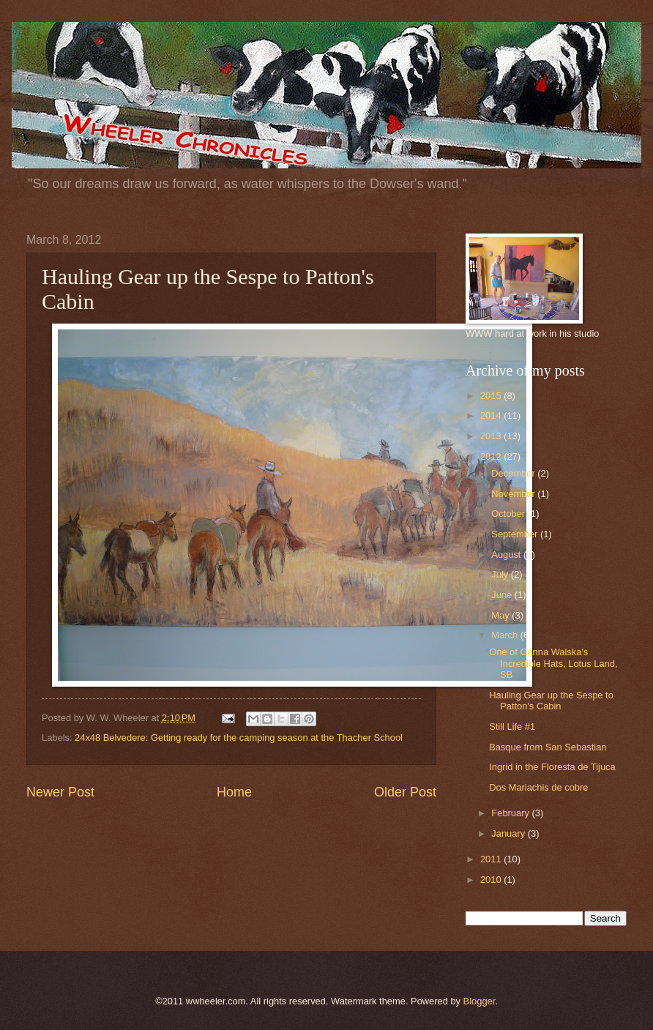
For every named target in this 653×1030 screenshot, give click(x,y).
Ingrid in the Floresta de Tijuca (552, 766)
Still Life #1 (512, 726)
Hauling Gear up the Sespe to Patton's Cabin (551, 701)
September (515, 534)
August (507, 554)
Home (234, 792)
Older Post (405, 792)
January (509, 833)
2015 (492, 395)
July (500, 574)
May (501, 615)
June (503, 594)
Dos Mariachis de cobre (538, 787)
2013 (492, 435)
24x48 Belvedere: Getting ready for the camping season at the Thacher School (239, 737)
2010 (492, 879)
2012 (492, 456)
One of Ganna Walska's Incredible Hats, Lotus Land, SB (553, 663)
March (505, 635)
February (511, 812)
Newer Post (60, 792)
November (514, 493)
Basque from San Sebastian (547, 747)
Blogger (479, 1001)
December (514, 473)
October (509, 513)
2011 (492, 859)
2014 (492, 415)
